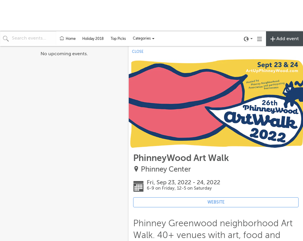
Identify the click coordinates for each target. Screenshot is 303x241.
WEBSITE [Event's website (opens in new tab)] (216, 202)
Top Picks (118, 39)
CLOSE (138, 52)
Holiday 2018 (93, 39)
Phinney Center (166, 169)
